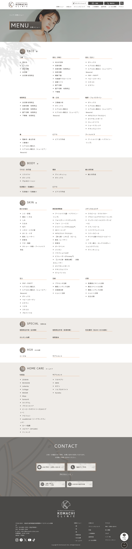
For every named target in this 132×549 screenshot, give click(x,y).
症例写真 (103, 7)
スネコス (91, 82)
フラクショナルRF (62, 253)
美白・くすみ (27, 217)
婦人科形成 (92, 174)
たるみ (24, 223)
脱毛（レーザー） (61, 240)
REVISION (26, 383)
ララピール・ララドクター (97, 213)
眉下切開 (58, 85)
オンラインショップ (80, 3)
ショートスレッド (94, 125)
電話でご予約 (78, 467)
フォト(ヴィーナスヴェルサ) (65, 220)
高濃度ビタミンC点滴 (96, 283)
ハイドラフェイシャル (96, 230)
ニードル (23, 356)
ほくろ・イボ (27, 233)
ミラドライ (26, 174)
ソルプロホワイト (61, 389)
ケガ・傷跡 (26, 243)
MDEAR (25, 393)
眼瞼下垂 (58, 75)
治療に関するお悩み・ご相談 (47, 484)
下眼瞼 (57, 92)
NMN (57, 383)
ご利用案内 (95, 7)
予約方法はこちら (65, 474)
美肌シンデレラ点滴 (95, 290)
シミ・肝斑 (26, 213)
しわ (24, 220)
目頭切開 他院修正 (29, 106)
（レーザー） (30, 236)
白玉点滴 (91, 296)
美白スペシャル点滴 (95, 286)
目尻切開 (58, 72)
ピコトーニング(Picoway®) (65, 227)
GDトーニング (60, 230)
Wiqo (24, 396)
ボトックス (92, 62)
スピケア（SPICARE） (30, 429)
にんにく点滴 (93, 293)
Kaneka (58, 393)
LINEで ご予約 (124, 537)
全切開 (24, 72)
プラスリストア (28, 406)
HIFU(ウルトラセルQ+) (63, 233)
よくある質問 (112, 7)
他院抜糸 (56, 337)
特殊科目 (78, 535)
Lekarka (25, 386)
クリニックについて (79, 7)
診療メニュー (60, 7)
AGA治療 (78, 538)
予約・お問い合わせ (111, 526)
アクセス (121, 7)
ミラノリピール (93, 227)
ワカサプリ (59, 379)
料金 (89, 7)
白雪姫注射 (59, 290)
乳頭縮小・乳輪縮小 (29, 191)
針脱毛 (24, 240)
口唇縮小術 (59, 102)
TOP (124, 545)
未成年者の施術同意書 (76, 484)
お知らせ (68, 7)
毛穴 (24, 227)
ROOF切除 (59, 62)
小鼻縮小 (25, 142)
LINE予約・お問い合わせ (48, 467)
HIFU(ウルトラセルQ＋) (97, 115)
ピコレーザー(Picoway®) (64, 256)
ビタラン (91, 85)
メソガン (58, 250)
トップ (12, 15)
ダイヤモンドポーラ (95, 119)
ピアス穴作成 (60, 139)
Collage (25, 389)
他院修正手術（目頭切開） (62, 330)
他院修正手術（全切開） (29, 330)
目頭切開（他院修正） (63, 69)
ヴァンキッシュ (61, 174)
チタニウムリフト (94, 129)
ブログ (107, 533)
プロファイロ (27, 313)
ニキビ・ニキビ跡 (28, 230)
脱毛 (24, 236)
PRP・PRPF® (93, 75)
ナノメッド (26, 432)
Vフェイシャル (60, 273)
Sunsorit (25, 399)
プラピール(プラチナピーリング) (100, 217)
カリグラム (26, 402)
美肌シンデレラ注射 (62, 286)
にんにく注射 (60, 293)
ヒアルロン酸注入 (94, 65)
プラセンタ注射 (61, 283)
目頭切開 (58, 65)
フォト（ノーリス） (62, 223)
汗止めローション (28, 181)
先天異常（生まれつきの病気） (96, 330)
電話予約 (112, 3)
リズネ (24, 306)
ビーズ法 (25, 65)
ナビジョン (26, 416)
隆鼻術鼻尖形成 (28, 139)
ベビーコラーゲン (94, 79)
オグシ (57, 386)
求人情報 (107, 530)
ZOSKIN (25, 379)
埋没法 (24, 62)
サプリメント (57, 356)
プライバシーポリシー (110, 540)
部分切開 (25, 69)
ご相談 (96, 3)
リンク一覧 (108, 537)
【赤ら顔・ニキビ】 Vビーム (65, 236)
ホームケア (79, 540)
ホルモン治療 (24, 337)
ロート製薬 (26, 425)
